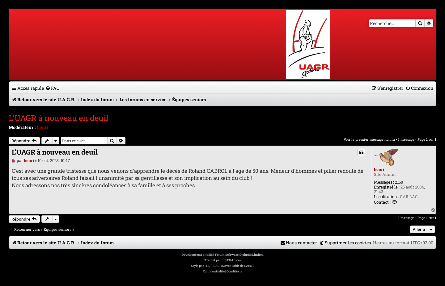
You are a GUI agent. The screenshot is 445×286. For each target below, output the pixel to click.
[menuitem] (52, 88)
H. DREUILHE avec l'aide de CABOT (229, 266)
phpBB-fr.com (231, 260)
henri (42, 127)
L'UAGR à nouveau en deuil (58, 118)
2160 (399, 182)
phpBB (207, 255)
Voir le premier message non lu (369, 139)
